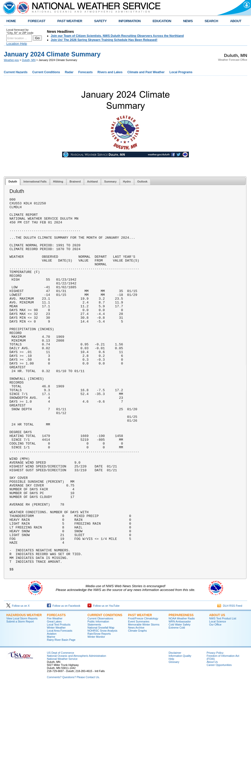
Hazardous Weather (24, 690)
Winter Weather (56, 702)
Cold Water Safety (179, 699)
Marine (51, 711)
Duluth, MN (28, 60)
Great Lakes (54, 696)
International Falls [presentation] (35, 181)
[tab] (13, 181)
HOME (11, 21)
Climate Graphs (137, 705)
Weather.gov (11, 60)
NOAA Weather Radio (182, 693)
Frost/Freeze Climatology (143, 693)
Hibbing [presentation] (58, 181)
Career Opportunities (219, 739)
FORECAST (36, 21)
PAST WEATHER (69, 21)
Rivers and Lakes (109, 72)
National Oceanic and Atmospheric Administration (76, 730)
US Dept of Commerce (60, 727)
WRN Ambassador (180, 696)
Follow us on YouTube (103, 680)
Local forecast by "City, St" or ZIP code (19, 31)
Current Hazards (15, 72)
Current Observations (100, 693)
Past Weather (140, 690)
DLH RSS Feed (229, 680)
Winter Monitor (96, 711)
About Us (217, 690)
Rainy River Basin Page (61, 714)
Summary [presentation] (110, 181)
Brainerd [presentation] (75, 181)
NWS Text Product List (222, 693)
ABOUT (235, 21)
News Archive (136, 702)
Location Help (16, 43)
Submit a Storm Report (20, 696)
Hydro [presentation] (127, 181)
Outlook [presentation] (142, 181)
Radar (69, 72)
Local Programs (180, 72)
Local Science (217, 696)
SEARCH (211, 21)
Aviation (52, 708)
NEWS (188, 21)
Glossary (174, 736)
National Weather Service (62, 733)
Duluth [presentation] (12, 181)
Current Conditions (46, 72)
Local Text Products (58, 699)
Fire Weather (54, 693)
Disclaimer (175, 727)
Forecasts (85, 72)
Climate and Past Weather (146, 72)
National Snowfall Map (100, 702)
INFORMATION (130, 21)
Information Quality (180, 730)
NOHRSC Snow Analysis (102, 705)
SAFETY (100, 21)
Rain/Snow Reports (99, 708)
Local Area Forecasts (59, 705)
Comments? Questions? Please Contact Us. (73, 751)
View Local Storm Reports (22, 693)
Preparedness (181, 690)
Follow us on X (18, 680)
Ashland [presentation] (92, 181)
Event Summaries (138, 696)
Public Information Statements (98, 698)
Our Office (215, 699)
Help (171, 733)
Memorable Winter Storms (143, 699)
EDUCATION (162, 21)
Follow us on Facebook (63, 680)
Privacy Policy (215, 727)
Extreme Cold (177, 702)
